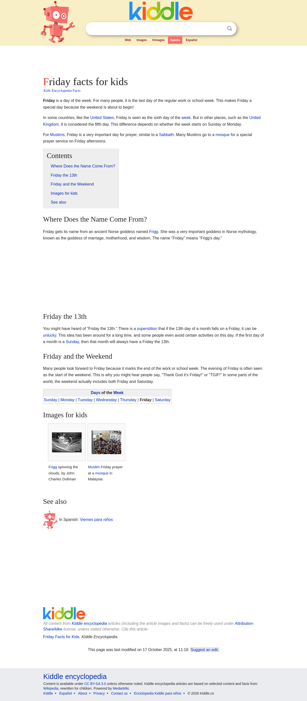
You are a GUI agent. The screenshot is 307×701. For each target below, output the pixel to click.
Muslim (94, 467)
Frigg (153, 232)
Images (142, 40)
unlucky (49, 335)
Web (128, 40)
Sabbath (166, 135)
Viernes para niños (96, 519)
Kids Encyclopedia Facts (62, 91)
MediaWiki (121, 688)
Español (191, 40)
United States (102, 118)
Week (118, 393)
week (186, 118)
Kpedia (175, 40)
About (82, 693)
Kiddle (48, 693)
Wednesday (106, 400)
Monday (67, 400)
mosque (222, 135)
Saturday (163, 400)
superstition (147, 329)
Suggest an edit (204, 650)
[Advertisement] (153, 59)
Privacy (99, 693)
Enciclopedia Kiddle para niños (157, 693)
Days (95, 393)
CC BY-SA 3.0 (95, 684)
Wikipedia (50, 688)
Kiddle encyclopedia (89, 623)
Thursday (128, 400)
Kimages (158, 40)
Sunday (72, 342)
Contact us (119, 693)
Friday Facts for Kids (61, 637)
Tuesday (85, 400)
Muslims (57, 135)
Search (230, 28)
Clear (219, 28)
